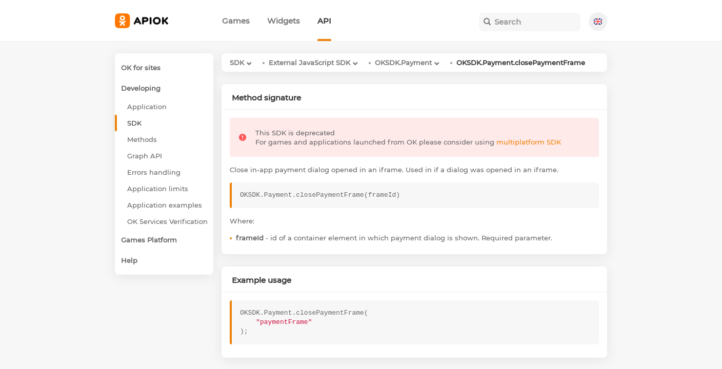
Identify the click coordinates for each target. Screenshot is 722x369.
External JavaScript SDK (309, 62)
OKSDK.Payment (403, 62)
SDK (237, 62)
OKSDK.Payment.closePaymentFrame (520, 62)
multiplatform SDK (528, 142)
